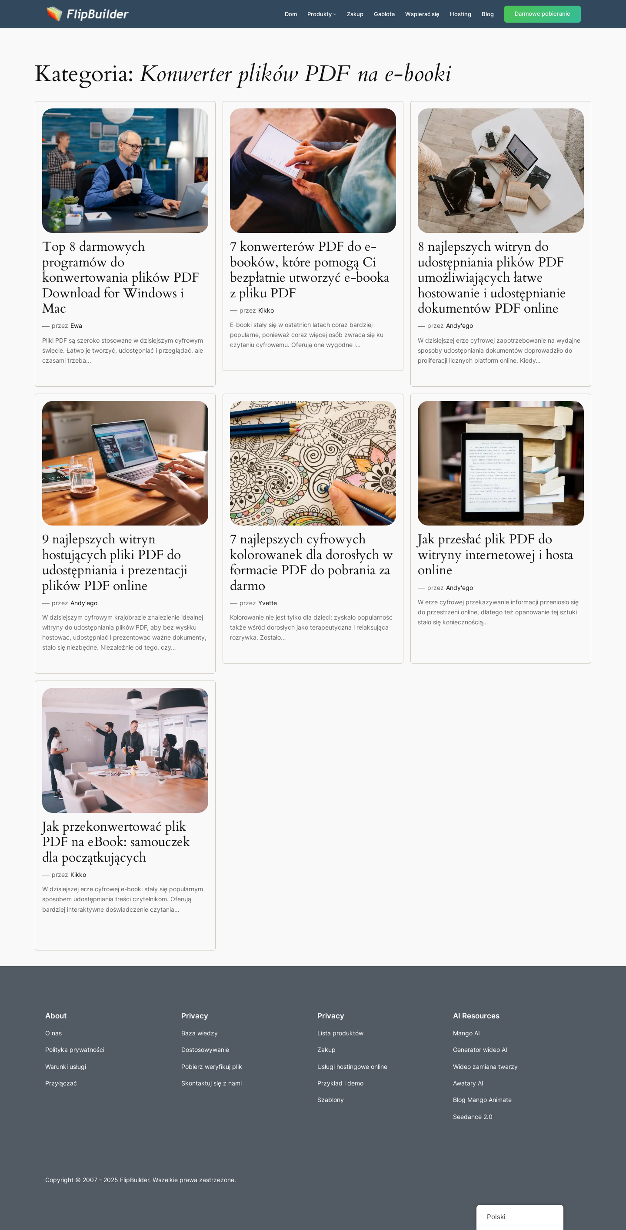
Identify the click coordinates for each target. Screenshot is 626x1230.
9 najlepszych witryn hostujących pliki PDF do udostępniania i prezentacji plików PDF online (114, 563)
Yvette (267, 603)
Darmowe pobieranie (542, 13)
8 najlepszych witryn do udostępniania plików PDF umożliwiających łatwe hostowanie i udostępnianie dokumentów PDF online (492, 278)
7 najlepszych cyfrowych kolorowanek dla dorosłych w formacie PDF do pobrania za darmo (311, 563)
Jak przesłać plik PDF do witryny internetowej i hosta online (495, 555)
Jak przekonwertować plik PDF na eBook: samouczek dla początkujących (116, 842)
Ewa (76, 325)
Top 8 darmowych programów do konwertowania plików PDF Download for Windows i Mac (120, 278)
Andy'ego (459, 325)
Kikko (266, 310)
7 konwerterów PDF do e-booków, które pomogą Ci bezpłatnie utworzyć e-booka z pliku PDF (310, 270)
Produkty (319, 13)
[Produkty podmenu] (334, 14)
